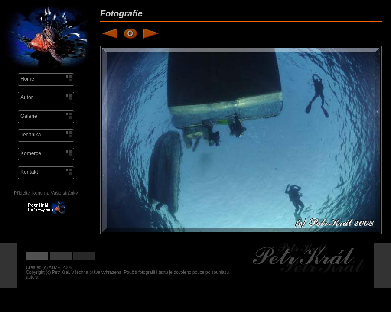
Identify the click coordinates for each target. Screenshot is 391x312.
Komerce (30, 153)
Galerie (28, 116)
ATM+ (54, 267)
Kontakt (29, 172)
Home (27, 79)
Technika (30, 135)
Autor (26, 97)
